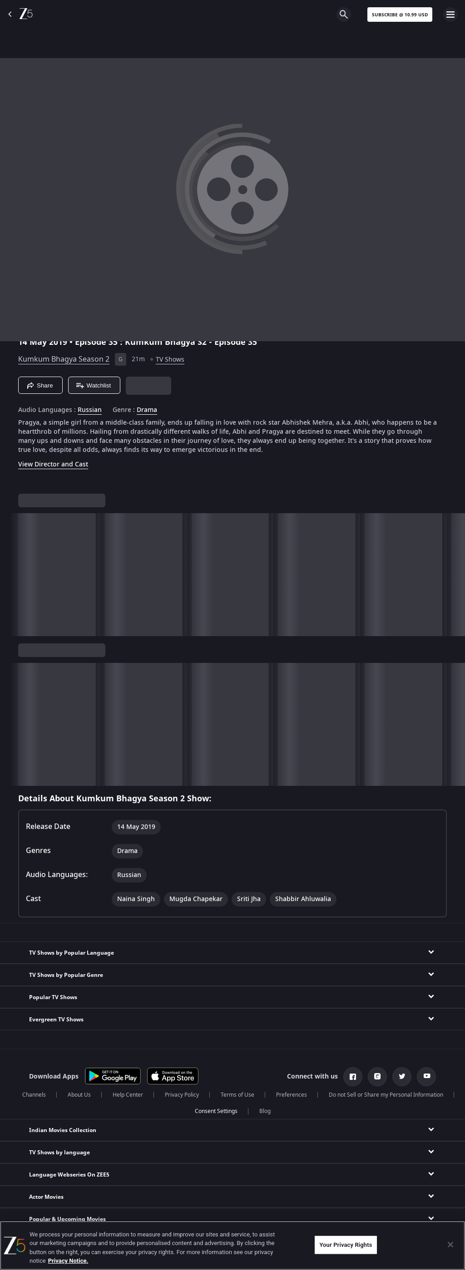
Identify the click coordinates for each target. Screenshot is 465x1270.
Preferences (291, 1095)
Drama (147, 410)
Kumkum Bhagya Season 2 (63, 359)
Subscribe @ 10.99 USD (400, 14)
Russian (90, 410)
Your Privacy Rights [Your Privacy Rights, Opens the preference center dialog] (345, 1244)
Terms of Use (237, 1095)
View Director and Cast (53, 464)
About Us (79, 1095)
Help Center (128, 1095)
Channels (34, 1095)
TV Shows (170, 359)
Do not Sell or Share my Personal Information (386, 1095)
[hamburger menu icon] (450, 14)
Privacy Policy (182, 1095)
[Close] (450, 1245)
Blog (265, 1111)
